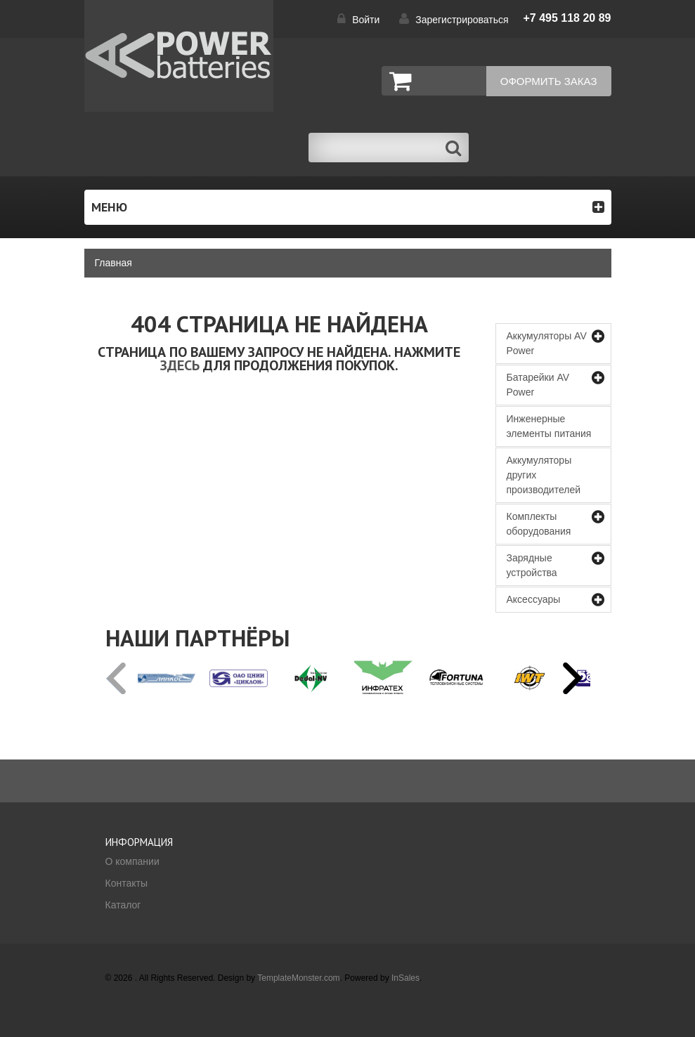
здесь (180, 365)
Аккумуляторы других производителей (544, 475)
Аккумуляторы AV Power (547, 343)
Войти (365, 19)
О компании (132, 861)
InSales (405, 978)
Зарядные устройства (532, 565)
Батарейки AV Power (538, 385)
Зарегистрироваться (461, 19)
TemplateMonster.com (298, 978)
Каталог (123, 905)
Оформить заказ (548, 81)
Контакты (126, 883)
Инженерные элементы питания (549, 426)
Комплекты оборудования (539, 524)
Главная (113, 262)
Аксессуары (534, 599)
